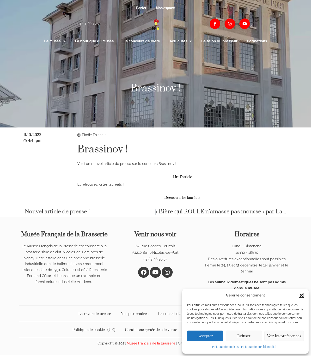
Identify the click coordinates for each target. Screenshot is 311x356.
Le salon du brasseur (219, 41)
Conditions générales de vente (151, 330)
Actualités (181, 41)
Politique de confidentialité (258, 347)
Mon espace (165, 8)
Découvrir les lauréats (182, 198)
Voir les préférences (284, 336)
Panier (140, 8)
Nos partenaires (134, 314)
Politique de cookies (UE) (93, 330)
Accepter (205, 336)
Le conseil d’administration (181, 314)
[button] (301, 295)
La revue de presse (94, 314)
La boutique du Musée (94, 41)
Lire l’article (182, 177)
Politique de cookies (225, 347)
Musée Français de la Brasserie (151, 344)
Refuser (243, 336)
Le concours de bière (141, 41)
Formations (257, 41)
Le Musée (54, 41)
